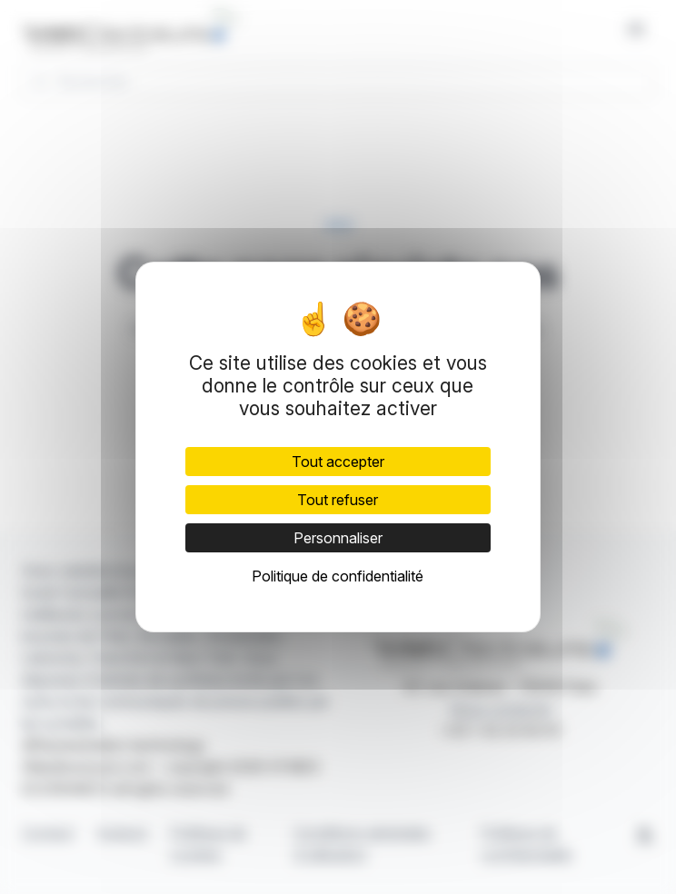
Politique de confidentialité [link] (337, 576)
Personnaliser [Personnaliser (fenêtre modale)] (338, 538)
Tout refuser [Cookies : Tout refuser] (337, 500)
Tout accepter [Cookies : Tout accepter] (338, 461)
